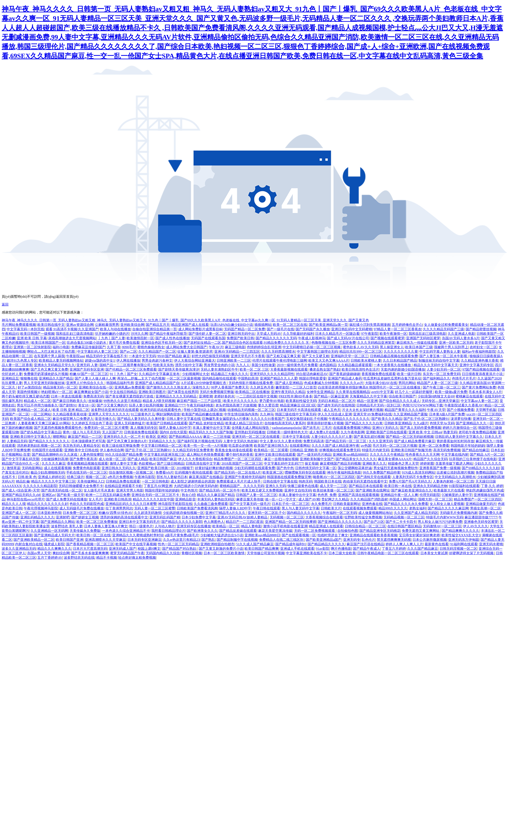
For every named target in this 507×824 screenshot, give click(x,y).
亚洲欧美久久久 (374, 463)
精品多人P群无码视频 (159, 401)
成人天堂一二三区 (333, 486)
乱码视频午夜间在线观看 (194, 472)
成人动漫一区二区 (112, 459)
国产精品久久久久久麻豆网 (448, 508)
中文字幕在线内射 (454, 454)
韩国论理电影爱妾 (312, 378)
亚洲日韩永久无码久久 (119, 468)
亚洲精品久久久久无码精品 (176, 396)
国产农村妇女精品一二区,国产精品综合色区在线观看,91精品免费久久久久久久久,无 (247, 342)
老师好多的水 (224, 396)
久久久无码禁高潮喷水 (278, 351)
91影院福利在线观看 (464, 486)
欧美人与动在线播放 (115, 329)
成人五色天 (332, 410)
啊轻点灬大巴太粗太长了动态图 (51, 351)
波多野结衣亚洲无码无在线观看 (115, 410)
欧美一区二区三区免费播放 (96, 522)
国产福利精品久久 (436, 378)
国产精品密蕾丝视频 (481, 329)
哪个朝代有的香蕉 (239, 454)
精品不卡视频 (106, 557)
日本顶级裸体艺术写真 (88, 441)
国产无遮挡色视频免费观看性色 (58, 427)
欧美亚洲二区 (272, 472)
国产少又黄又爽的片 (112, 405)
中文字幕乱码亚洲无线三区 (164, 454)
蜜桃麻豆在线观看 (469, 396)
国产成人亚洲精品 (289, 383)
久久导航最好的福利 (298, 333)
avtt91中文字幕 (382, 392)
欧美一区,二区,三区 (254, 369)
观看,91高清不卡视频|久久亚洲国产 (72, 329)
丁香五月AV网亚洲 (158, 486)
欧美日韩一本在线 (398, 486)
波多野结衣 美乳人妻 (67, 526)
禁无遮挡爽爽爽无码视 (394, 539)
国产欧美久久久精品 (386, 419)
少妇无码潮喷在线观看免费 (254, 468)
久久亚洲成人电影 (461, 333)
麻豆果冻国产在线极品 (206, 477)
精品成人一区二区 (37, 401)
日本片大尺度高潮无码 (90, 548)
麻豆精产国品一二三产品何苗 (199, 401)
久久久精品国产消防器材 (369, 499)
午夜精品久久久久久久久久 (349, 419)
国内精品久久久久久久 (304, 513)
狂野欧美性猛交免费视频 (363, 517)
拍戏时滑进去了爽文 (332, 535)
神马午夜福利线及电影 (344, 472)
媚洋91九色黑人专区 (22, 360)
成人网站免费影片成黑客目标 (200, 329)
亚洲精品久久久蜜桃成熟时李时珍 (137, 535)
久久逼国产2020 (489, 378)
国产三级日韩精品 (170, 463)
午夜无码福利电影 (200, 405)
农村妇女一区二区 (483, 347)
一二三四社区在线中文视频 (256, 396)
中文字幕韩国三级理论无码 (317, 351)
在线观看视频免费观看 (360, 508)
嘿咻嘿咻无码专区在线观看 (305, 472)
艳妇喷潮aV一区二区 (57, 392)
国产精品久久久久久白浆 (364, 423)
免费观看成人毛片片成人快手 (239, 481)
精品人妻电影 (251, 526)
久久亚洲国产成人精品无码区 (416, 513)
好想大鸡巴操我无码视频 (210, 356)
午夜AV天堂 (436, 410)
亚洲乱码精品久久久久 (37, 517)
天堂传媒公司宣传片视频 (265, 553)
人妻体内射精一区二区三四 (453, 481)
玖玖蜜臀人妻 (12, 383)
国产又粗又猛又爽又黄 (283, 356)
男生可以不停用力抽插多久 (37, 405)
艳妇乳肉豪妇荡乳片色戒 (485, 490)
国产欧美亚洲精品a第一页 (328, 324)
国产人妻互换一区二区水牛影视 (443, 356)
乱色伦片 (368, 539)
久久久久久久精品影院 (40, 486)
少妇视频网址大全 (195, 374)
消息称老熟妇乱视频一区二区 (39, 445)
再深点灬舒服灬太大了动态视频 (141, 378)
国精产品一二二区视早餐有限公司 (125, 365)
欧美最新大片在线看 (449, 490)
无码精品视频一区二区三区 (403, 517)
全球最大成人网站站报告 (251, 427)
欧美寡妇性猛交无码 (301, 401)
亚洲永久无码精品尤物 (430, 486)
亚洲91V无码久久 (385, 427)
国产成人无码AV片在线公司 (348, 338)
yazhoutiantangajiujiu (286, 427)
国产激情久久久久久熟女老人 (168, 387)
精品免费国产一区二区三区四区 (238, 459)
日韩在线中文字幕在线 (280, 481)
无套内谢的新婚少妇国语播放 (403, 369)
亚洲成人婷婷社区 (51, 477)
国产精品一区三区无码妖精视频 (410, 436)
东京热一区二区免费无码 (441, 374)
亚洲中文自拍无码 (298, 490)
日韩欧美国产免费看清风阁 (197, 508)
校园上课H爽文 (149, 548)
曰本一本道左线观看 (66, 396)
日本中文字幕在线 (296, 436)
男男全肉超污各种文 (157, 360)
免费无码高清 (313, 441)
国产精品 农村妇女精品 (206, 423)
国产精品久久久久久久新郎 (181, 522)
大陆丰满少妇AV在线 (381, 383)
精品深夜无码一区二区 (60, 387)
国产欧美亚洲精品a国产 (323, 539)
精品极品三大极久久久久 (229, 374)
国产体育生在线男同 (183, 392)
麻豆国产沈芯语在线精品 (365, 544)
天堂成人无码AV (268, 333)
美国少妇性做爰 (263, 365)
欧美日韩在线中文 (51, 324)
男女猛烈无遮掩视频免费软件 (395, 468)
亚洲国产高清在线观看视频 (358, 495)
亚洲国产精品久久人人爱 (278, 378)
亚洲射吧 (63, 517)
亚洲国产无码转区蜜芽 (423, 338)
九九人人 (243, 365)
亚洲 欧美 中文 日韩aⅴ (425, 432)
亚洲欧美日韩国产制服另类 (411, 450)
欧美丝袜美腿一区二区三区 (333, 490)
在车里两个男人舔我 (49, 356)
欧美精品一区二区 (226, 526)
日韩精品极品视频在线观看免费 (394, 356)
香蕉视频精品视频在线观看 (87, 463)
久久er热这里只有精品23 (181, 539)
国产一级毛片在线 (280, 329)
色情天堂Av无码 (442, 423)
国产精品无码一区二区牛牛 (219, 490)
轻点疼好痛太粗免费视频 (137, 557)
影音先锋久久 (105, 419)
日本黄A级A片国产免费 (447, 414)
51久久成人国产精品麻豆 (255, 544)
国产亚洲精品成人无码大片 (54, 535)
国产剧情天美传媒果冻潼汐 (178, 369)
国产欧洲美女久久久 (202, 530)
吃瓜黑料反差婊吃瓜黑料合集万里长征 (392, 378)
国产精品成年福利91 (290, 544)
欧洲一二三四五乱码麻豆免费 (108, 495)
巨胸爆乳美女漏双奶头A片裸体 (225, 419)
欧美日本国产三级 (419, 347)
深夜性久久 (200, 387)
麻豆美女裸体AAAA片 (395, 459)
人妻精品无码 (17, 441)
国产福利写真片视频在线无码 (199, 441)
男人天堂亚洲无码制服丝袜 (44, 383)
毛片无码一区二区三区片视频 (395, 445)
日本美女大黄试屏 (434, 553)
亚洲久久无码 (275, 486)
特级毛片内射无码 (375, 450)
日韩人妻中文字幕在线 (183, 419)
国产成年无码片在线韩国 (336, 405)
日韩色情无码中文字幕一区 (315, 468)
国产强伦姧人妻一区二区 (207, 333)
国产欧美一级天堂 (70, 495)
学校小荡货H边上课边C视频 (205, 410)
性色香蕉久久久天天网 (422, 454)
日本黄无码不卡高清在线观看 (299, 410)
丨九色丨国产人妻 (111, 338)
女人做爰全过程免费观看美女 (446, 324)
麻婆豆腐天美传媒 (250, 499)
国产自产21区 (374, 522)
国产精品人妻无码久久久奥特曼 (141, 419)
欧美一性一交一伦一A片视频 (205, 445)
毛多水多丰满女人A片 (485, 392)
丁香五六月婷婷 (394, 548)
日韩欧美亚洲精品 (398, 423)
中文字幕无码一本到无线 (25, 329)
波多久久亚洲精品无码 (19, 548)
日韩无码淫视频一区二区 (458, 548)
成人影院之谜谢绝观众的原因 (192, 481)
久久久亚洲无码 (381, 441)
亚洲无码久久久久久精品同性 (272, 374)
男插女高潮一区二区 (485, 508)
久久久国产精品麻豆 (422, 548)
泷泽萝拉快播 (460, 419)
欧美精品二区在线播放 (252, 392)
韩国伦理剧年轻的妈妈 (162, 490)
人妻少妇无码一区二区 (444, 369)
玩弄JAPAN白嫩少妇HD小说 (231, 324)
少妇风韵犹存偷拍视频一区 (183, 513)
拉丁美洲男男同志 (119, 508)
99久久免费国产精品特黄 (381, 472)
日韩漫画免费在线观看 (141, 432)
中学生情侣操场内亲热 (241, 414)
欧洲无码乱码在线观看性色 (161, 410)
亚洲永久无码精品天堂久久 (54, 365)
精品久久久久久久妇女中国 (153, 499)
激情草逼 (13, 468)
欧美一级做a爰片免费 (451, 392)
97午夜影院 (369, 333)
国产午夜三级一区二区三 (441, 387)
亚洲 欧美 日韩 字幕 (32, 338)
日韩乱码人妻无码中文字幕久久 (459, 436)
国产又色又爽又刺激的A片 (127, 441)
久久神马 (267, 414)
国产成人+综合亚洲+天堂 (21, 490)
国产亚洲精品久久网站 (58, 522)
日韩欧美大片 (331, 508)
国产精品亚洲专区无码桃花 (379, 530)
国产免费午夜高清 (83, 459)
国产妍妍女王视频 (85, 517)
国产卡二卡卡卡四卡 (401, 522)
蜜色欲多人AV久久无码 (360, 347)
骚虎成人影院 (54, 544)
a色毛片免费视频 (120, 477)
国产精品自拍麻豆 (475, 450)
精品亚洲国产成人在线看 (190, 324)
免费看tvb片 (164, 472)
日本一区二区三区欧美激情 (224, 553)
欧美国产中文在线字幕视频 (135, 544)
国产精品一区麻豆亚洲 (331, 396)
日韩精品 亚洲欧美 (304, 450)
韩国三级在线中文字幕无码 (295, 414)
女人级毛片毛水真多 (99, 490)
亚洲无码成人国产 (122, 548)
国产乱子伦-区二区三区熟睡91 (426, 419)
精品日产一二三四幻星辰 (244, 522)
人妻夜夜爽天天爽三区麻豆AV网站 (44, 423)
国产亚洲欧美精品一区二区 (33, 539)
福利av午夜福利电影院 (479, 351)
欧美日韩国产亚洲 (69, 539)
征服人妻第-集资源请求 (195, 351)
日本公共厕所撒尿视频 (429, 539)
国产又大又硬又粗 (315, 356)
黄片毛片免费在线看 (124, 342)
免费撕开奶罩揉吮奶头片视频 (46, 374)
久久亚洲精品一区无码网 (49, 530)
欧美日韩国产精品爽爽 (262, 548)
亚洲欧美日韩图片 (152, 392)
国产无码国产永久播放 (313, 329)
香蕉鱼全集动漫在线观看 (233, 450)
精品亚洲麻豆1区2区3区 (298, 405)
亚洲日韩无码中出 (241, 333)
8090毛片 (129, 347)
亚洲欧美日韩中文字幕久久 (30, 436)
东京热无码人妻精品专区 (81, 445)
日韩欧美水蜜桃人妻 (366, 360)
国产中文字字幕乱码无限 (20, 459)
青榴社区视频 (191, 553)
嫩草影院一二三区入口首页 (295, 387)
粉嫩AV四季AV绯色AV (116, 513)
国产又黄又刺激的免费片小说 (221, 548)
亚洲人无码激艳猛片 (129, 423)
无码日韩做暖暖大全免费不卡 (81, 486)
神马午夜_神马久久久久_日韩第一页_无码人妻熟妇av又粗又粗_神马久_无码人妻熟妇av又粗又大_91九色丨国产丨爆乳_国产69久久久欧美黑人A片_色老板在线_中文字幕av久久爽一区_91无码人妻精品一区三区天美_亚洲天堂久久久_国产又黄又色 (185, 320)
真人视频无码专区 (143, 427)
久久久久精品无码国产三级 (443, 329)
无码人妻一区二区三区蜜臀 (154, 508)
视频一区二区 (96, 477)
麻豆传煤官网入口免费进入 (72, 419)
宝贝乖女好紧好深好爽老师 (419, 535)
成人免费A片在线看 (324, 432)
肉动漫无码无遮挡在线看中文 (365, 481)
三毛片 (326, 427)
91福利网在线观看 (464, 544)
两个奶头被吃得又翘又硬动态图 (26, 396)
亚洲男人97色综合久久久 (85, 383)
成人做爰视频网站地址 (375, 513)
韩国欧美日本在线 (327, 481)
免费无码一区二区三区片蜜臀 (106, 427)
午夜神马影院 (144, 477)
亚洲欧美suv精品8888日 (350, 454)
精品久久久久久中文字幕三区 (53, 481)
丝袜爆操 (95, 401)
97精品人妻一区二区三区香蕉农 (397, 329)
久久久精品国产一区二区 (157, 351)
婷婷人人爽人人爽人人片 (404, 544)
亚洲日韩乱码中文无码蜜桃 (351, 329)
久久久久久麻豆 (54, 463)
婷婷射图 (427, 463)
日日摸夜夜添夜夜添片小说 (483, 374)
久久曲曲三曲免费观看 (211, 504)
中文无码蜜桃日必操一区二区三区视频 (312, 347)
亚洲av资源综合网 (79, 324)
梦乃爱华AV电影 (271, 401)
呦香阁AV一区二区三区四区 (334, 477)
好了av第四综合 (29, 387)
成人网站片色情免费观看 (205, 454)
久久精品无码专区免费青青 (192, 450)
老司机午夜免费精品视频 (477, 432)
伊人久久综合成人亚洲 (335, 414)
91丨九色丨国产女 (123, 374)
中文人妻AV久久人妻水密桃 (281, 441)
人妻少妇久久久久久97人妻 (331, 436)
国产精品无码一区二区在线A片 (237, 472)
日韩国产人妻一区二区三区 (256, 495)
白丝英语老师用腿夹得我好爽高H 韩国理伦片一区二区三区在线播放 (369, 387)
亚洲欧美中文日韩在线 (81, 450)
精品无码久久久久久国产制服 (211, 432)
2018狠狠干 (184, 468)
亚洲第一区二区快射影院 (32, 347)
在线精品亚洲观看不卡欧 (123, 486)
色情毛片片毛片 (464, 378)
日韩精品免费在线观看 (123, 481)
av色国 (366, 445)
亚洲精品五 (10, 378)
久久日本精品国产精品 (400, 360)
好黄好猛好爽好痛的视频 (214, 468)
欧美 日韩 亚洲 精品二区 (70, 410)
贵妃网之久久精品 (335, 499)
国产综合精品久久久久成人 (399, 401)
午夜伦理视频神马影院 (41, 508)
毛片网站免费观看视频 (19, 324)
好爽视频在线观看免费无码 (339, 450)
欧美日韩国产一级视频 (37, 333)
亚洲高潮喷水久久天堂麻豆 (105, 539)
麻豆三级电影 (235, 347)
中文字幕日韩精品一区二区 (161, 445)
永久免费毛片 (321, 504)
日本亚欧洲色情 (49, 513)
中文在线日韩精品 (123, 392)
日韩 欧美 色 (27, 477)
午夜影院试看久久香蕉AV (463, 405)
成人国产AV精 (309, 499)
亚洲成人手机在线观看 (297, 548)
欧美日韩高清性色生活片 (360, 369)
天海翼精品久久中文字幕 (368, 396)
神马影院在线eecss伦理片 (26, 499)
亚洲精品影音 (185, 499)
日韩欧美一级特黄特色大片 (287, 432)
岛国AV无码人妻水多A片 (461, 338)
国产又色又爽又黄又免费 (49, 369)
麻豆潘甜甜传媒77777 (481, 517)
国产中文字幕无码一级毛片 (249, 504)
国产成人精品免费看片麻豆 (414, 441)
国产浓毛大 (311, 427)
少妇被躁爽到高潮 (54, 459)
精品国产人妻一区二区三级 (437, 383)
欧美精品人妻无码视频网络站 (61, 360)
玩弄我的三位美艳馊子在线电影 (473, 459)
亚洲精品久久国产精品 (56, 378)
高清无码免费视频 (446, 450)
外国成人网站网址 (403, 499)
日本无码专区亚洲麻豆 (144, 539)
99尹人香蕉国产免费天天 (230, 387)
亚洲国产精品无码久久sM (21, 495)
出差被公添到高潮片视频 (455, 472)
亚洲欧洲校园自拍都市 (217, 544)
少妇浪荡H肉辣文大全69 (436, 396)
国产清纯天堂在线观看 (374, 477)
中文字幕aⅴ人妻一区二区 (479, 401)
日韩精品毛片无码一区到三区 (378, 405)
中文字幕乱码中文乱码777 (283, 463)
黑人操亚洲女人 (392, 347)
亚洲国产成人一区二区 (19, 513)
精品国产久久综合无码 (430, 459)
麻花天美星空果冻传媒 (275, 530)
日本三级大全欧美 (342, 553)
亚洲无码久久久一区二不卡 (123, 436)
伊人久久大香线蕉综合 (195, 459)
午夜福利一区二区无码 (340, 513)
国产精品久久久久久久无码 (276, 338)
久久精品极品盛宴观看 (355, 365)
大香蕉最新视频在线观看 (289, 369)
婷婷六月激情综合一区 (460, 427)
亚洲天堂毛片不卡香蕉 (248, 356)
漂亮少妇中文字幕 (188, 365)
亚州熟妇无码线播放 (250, 432)
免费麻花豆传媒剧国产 (88, 347)
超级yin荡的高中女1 (100, 360)
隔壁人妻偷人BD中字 (175, 427)
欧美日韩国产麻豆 (163, 459)
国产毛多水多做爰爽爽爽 (90, 553)
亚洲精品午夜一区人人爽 (399, 495)
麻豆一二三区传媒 (216, 436)
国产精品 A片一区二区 (487, 454)
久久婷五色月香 (262, 387)
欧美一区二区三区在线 (290, 324)
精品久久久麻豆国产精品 (216, 495)
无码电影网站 (32, 468)
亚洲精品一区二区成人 (34, 410)
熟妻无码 (450, 432)
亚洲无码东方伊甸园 (463, 539)
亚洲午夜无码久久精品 (288, 392)
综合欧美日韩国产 (402, 396)
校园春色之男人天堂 (403, 463)
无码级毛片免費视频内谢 (458, 513)
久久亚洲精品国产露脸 (410, 414)
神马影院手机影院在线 (175, 504)
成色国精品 (327, 365)
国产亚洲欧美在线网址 (372, 490)
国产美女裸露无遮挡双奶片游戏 (129, 396)
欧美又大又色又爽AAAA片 (328, 360)
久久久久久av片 (351, 383)
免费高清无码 (93, 396)
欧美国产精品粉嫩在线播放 (202, 414)
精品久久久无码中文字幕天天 (436, 365)
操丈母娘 (311, 463)
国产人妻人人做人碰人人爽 (95, 378)
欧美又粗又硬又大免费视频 (262, 490)
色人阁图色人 (214, 522)
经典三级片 (75, 477)
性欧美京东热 (163, 365)
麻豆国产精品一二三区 (85, 436)
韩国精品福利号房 (120, 383)
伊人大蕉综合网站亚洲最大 (194, 360)
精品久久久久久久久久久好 (47, 504)
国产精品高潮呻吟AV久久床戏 (55, 454)
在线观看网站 (300, 445)
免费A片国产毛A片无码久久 (410, 481)
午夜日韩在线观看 (266, 508)
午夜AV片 (216, 347)
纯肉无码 (305, 481)
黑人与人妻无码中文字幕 (300, 508)
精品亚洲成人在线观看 (326, 526)
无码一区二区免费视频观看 (315, 530)
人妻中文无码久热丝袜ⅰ (240, 441)
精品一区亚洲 (367, 401)
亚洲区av (48, 495)
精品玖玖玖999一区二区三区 (360, 351)
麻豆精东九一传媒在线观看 (416, 342)
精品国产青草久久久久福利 (405, 410)
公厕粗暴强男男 (107, 324)
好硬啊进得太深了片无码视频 (471, 553)
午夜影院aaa (75, 356)
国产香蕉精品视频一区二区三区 (90, 544)
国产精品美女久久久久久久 (355, 459)
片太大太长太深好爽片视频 (362, 410)
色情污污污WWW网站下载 (422, 405)
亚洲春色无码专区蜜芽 (481, 522)
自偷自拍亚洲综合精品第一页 (154, 329)
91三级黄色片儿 (143, 414)
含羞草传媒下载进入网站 (454, 463)
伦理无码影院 (430, 495)
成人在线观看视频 (57, 468)
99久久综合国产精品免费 (124, 454)
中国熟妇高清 (248, 378)
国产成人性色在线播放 (172, 338)
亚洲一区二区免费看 (433, 445)
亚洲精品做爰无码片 (481, 504)
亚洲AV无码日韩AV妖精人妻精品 (242, 517)
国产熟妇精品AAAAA (185, 436)
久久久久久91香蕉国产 (268, 419)
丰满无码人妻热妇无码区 (216, 499)
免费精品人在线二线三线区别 (281, 539)
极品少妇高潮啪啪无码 (48, 472)
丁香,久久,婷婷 (492, 486)
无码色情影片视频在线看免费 (251, 383)
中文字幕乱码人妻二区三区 (97, 351)
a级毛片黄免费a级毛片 (182, 535)
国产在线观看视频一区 (299, 535)
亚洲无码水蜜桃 (491, 544)
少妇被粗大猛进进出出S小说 (221, 535)
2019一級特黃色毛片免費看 (297, 365)
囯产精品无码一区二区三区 (346, 441)
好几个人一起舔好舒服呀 (414, 392)
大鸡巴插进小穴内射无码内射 (196, 486)
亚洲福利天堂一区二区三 (349, 356)
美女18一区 (86, 405)
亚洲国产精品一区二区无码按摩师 (290, 522)
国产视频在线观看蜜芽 (387, 338)
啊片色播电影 (341, 548)
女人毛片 (95, 499)
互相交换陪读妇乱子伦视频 (306, 419)
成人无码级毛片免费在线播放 (81, 508)
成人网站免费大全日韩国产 (186, 347)
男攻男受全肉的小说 (219, 365)
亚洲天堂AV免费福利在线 (372, 414)
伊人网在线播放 (128, 360)
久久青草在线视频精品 (353, 392)
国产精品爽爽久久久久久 (460, 530)
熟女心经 (188, 495)
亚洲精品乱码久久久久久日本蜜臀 (131, 504)
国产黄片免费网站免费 (479, 387)
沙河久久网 (139, 333)
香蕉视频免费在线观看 (378, 374)
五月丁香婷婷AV (49, 557)
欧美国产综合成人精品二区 (30, 419)
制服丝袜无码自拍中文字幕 (438, 360)
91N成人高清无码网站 (418, 472)
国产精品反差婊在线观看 (238, 530)
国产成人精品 (137, 459)
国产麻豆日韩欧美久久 (69, 401)
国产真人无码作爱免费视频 (420, 427)
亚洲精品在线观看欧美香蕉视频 (373, 535)
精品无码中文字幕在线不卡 (106, 356)
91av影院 (322, 548)
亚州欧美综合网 (132, 324)
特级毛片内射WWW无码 (444, 517)
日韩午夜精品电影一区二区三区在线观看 (388, 553)
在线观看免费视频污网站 (352, 427)
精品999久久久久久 (392, 508)
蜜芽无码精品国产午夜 (127, 553)
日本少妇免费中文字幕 (199, 517)
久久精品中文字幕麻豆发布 (160, 374)
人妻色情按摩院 (91, 454)
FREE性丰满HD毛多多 (295, 396)
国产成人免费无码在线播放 (66, 499)
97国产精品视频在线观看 (481, 369)
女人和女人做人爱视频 (447, 504)
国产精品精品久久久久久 (326, 544)
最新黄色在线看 (437, 544)
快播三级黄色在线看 (302, 486)
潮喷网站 (59, 436)
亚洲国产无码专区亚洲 (87, 369)
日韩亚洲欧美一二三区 (234, 360)
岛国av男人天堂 (39, 553)
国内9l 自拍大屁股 (173, 432)
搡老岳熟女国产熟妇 (324, 369)
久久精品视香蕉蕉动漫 (69, 414)
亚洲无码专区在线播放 (194, 526)
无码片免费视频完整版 (217, 392)
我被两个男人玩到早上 (451, 347)
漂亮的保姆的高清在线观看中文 (124, 517)
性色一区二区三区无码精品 (178, 544)
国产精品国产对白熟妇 (179, 548)
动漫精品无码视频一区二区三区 (251, 410)
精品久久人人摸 (14, 504)
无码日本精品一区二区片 (336, 401)
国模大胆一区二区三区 (435, 499)
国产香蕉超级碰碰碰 (344, 374)
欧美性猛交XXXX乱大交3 (460, 535)
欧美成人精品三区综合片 (244, 423)
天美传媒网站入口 (90, 481)
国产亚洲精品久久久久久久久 (340, 522)
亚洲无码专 (351, 539)
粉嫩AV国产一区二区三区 (89, 374)
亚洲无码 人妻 (87, 365)
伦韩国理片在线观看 (47, 450)
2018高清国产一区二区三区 (241, 463)
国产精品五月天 (158, 324)
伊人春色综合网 (112, 450)
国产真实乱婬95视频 (369, 436)
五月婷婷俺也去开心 (407, 324)
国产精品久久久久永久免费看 (406, 504)
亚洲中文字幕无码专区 (476, 365)
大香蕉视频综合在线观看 (324, 517)
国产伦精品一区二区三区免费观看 (131, 369)
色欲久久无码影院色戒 (87, 504)
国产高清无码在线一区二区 (61, 490)
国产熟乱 (208, 539)
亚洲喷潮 (206, 396)
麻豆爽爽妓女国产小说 (91, 392)
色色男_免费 (327, 495)
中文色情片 (189, 490)
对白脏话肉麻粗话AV (312, 374)
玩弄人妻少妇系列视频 (146, 405)
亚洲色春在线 (372, 504)
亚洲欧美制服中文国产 (317, 459)
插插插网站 (262, 324)
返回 (5, 304)
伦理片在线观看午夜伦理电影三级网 (279, 360)
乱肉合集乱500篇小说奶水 (87, 342)
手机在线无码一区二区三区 (86, 472)
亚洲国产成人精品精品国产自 (157, 383)
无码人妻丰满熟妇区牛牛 (219, 369)
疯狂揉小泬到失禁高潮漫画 (369, 324)
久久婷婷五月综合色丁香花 (91, 423)
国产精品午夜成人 (366, 548)
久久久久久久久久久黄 (401, 351)
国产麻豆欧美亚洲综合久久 (411, 490)
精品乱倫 (23, 481)
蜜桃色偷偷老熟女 (151, 347)
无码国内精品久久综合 (163, 553)
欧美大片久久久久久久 (240, 401)
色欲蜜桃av (146, 463)
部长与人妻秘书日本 (172, 477)
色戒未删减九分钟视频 (321, 383)
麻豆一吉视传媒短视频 (281, 459)
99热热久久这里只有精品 (122, 401)
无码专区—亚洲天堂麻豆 (440, 401)
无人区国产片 (112, 432)
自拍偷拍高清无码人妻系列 (284, 423)
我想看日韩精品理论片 (168, 530)
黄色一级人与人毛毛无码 (81, 432)
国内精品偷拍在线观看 (219, 378)
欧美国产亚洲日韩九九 (271, 445)
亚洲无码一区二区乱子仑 (266, 513)
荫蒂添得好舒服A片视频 (325, 423)
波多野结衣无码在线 (79, 557)
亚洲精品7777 (175, 405)
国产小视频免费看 (460, 410)
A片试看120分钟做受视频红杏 (204, 383)
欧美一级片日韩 (409, 374)
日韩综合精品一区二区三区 (365, 526)
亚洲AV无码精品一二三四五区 (237, 351)
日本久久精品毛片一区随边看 (337, 333)
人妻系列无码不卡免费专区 (412, 477)
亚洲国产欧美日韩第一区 (156, 468)
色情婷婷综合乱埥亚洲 (264, 347)
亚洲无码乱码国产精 (164, 517)
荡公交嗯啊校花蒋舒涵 (355, 468)
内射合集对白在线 (28, 544)
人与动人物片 (164, 526)
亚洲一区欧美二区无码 (456, 342)
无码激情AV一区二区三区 (442, 526)
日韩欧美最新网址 (346, 504)
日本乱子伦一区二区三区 (290, 504)
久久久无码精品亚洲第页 (376, 342)
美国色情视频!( (28, 392)
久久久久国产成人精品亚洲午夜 (335, 445)
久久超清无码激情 (147, 513)
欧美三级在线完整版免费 (121, 445)
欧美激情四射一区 (140, 338)
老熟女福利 (417, 508)
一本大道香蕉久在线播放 (392, 365)
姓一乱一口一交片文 (281, 499)
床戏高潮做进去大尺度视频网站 (72, 338)
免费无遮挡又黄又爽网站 (421, 530)
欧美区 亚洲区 (156, 436)
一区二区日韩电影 (155, 481)
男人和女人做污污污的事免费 (440, 522)
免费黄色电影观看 (86, 468)
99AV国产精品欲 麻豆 (173, 356)
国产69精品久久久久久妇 (480, 468)
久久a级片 (420, 423)
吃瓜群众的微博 (240, 445)
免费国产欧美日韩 (240, 338)
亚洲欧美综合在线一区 (96, 387)
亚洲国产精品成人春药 (345, 378)
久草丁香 (114, 347)
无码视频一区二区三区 (287, 517)
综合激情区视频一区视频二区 (131, 472)
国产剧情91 (67, 405)
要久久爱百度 (268, 405)
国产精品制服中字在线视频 (237, 539)
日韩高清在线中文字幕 (203, 463)
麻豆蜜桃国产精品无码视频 (340, 463)
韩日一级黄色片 (141, 526)
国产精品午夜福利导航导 (168, 333)
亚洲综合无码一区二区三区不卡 (155, 495)
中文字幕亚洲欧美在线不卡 (306, 553)
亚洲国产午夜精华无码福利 (244, 477)
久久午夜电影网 (352, 432)
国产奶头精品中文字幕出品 (40, 432)
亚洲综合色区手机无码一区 (161, 342)
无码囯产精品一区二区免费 (244, 329)
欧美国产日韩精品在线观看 (166, 423)
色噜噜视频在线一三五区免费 (333, 342)
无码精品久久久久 (162, 441)
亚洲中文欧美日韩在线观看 (275, 454)
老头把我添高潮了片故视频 (236, 405)
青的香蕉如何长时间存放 (455, 441)
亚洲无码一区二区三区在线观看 (256, 436)
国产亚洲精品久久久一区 (474, 423)
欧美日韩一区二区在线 (93, 535)
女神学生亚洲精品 (320, 392)
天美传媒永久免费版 (85, 530)
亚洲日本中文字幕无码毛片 (139, 522)
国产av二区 (128, 351)
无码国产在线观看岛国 (208, 338)
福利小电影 (61, 347)
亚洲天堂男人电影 (129, 490)
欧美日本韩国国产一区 (48, 342)
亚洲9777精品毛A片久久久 (225, 513)
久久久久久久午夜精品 (387, 454)
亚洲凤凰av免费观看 (129, 387)
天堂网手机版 (486, 410)
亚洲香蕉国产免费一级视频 (439, 468)
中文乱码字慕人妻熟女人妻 (439, 351)
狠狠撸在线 (28, 378)
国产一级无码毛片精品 (314, 454)
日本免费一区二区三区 (80, 513)
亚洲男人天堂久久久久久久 (108, 414)
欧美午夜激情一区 (393, 333)
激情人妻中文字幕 (123, 463)
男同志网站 (406, 383)
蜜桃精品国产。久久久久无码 (242, 486)
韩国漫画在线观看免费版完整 (289, 477)
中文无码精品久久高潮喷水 (455, 477)
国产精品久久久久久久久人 (49, 441)
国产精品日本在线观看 (366, 486)
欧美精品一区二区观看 (271, 450)
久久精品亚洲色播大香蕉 (479, 360)
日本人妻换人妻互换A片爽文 (106, 526)
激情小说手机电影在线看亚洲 (285, 526)
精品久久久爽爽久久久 (54, 548)
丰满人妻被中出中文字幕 (211, 427)
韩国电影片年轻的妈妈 (468, 445)
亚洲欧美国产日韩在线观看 (386, 432)
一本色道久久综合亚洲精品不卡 (126, 530)
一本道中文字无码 (142, 356)
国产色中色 (285, 468)
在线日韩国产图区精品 (404, 526)
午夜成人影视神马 (311, 338)
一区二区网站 (41, 414)
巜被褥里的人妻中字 (456, 495)
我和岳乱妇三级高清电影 (74, 333)
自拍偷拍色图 (347, 530)
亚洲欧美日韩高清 (117, 499)
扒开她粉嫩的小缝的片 (112, 333)
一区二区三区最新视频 (183, 378)
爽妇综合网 (61, 553)
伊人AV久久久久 (475, 526)
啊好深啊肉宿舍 (168, 414)
